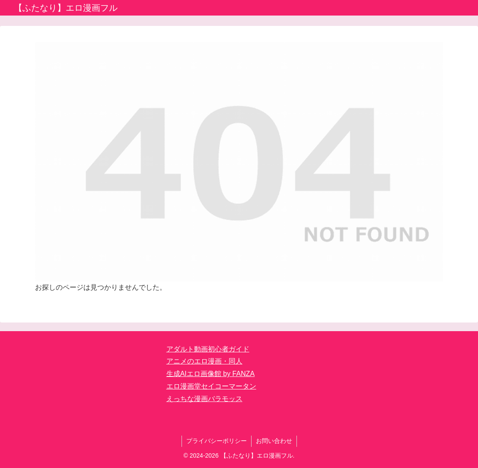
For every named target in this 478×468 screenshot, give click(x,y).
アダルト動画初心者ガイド (207, 349)
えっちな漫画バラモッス (204, 398)
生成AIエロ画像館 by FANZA (210, 373)
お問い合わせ (274, 440)
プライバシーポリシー (216, 440)
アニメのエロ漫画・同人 (204, 361)
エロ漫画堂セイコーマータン (211, 386)
